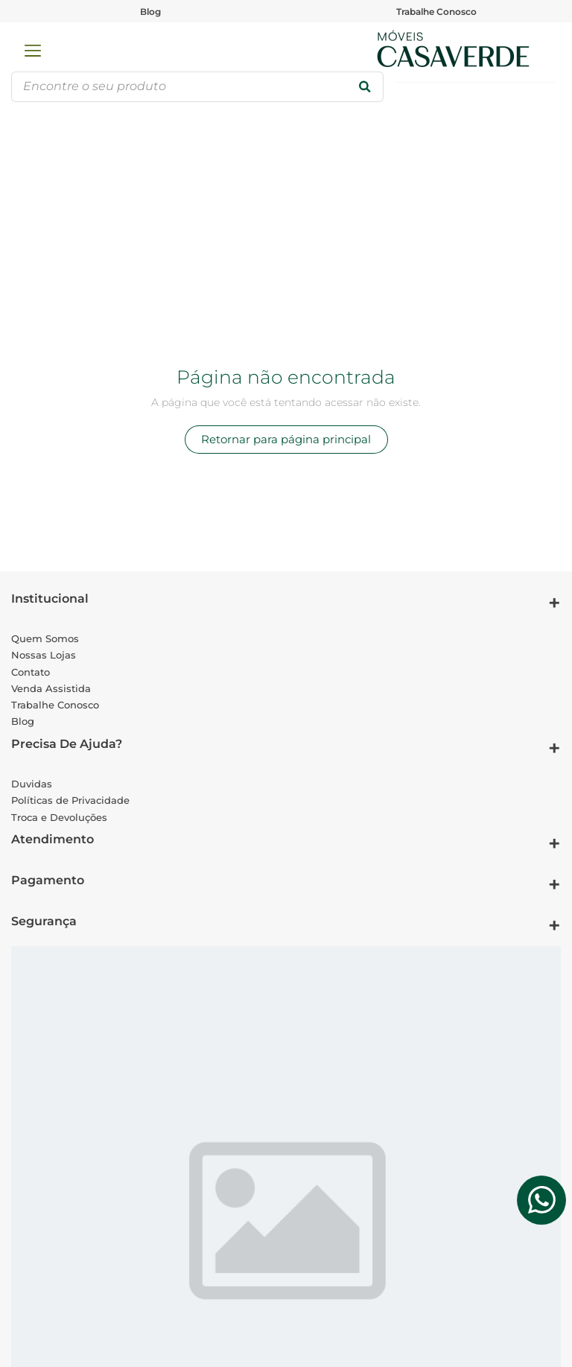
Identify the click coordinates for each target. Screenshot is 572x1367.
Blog (150, 11)
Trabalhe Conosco (436, 11)
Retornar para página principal (286, 439)
